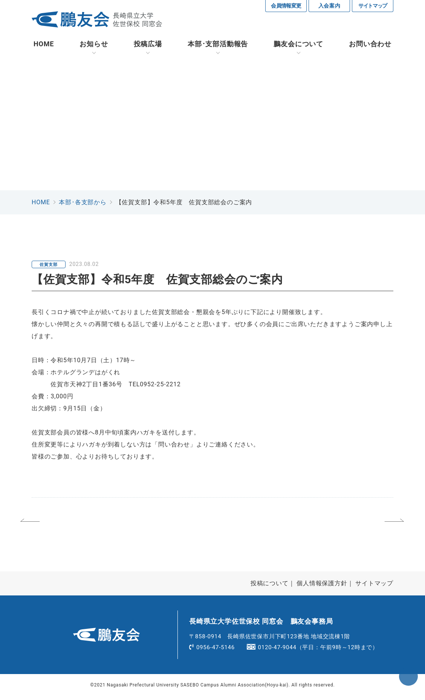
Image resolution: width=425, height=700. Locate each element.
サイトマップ (372, 6)
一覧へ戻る (214, 525)
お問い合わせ (370, 45)
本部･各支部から (82, 203)
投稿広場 (148, 45)
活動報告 (218, 45)
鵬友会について (298, 45)
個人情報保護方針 (322, 587)
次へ (361, 525)
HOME (44, 45)
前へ (64, 525)
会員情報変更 (286, 6)
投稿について (270, 587)
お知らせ (93, 45)
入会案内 (329, 6)
